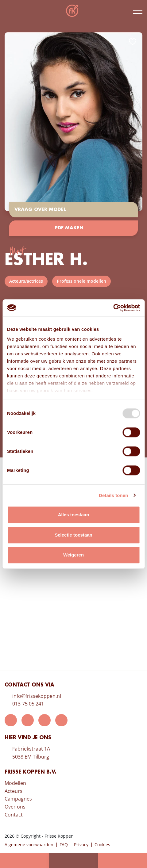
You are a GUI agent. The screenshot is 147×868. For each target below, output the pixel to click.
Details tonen (113, 495)
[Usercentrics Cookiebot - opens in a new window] (113, 308)
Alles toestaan (73, 514)
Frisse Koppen (72, 11)
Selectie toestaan (73, 534)
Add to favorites (132, 41)
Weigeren (73, 554)
